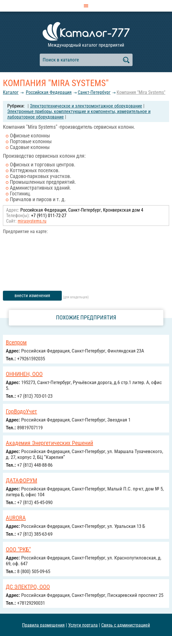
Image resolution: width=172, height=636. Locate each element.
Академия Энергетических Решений (49, 442)
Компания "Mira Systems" (141, 92)
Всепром (16, 342)
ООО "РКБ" (18, 549)
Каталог (11, 92)
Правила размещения (43, 625)
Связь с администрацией (125, 625)
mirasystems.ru (32, 221)
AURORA (16, 517)
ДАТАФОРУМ (21, 480)
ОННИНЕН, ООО (24, 373)
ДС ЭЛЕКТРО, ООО (28, 586)
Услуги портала (83, 625)
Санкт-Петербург (94, 92)
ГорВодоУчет (21, 411)
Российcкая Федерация (49, 92)
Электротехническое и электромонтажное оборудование (86, 106)
